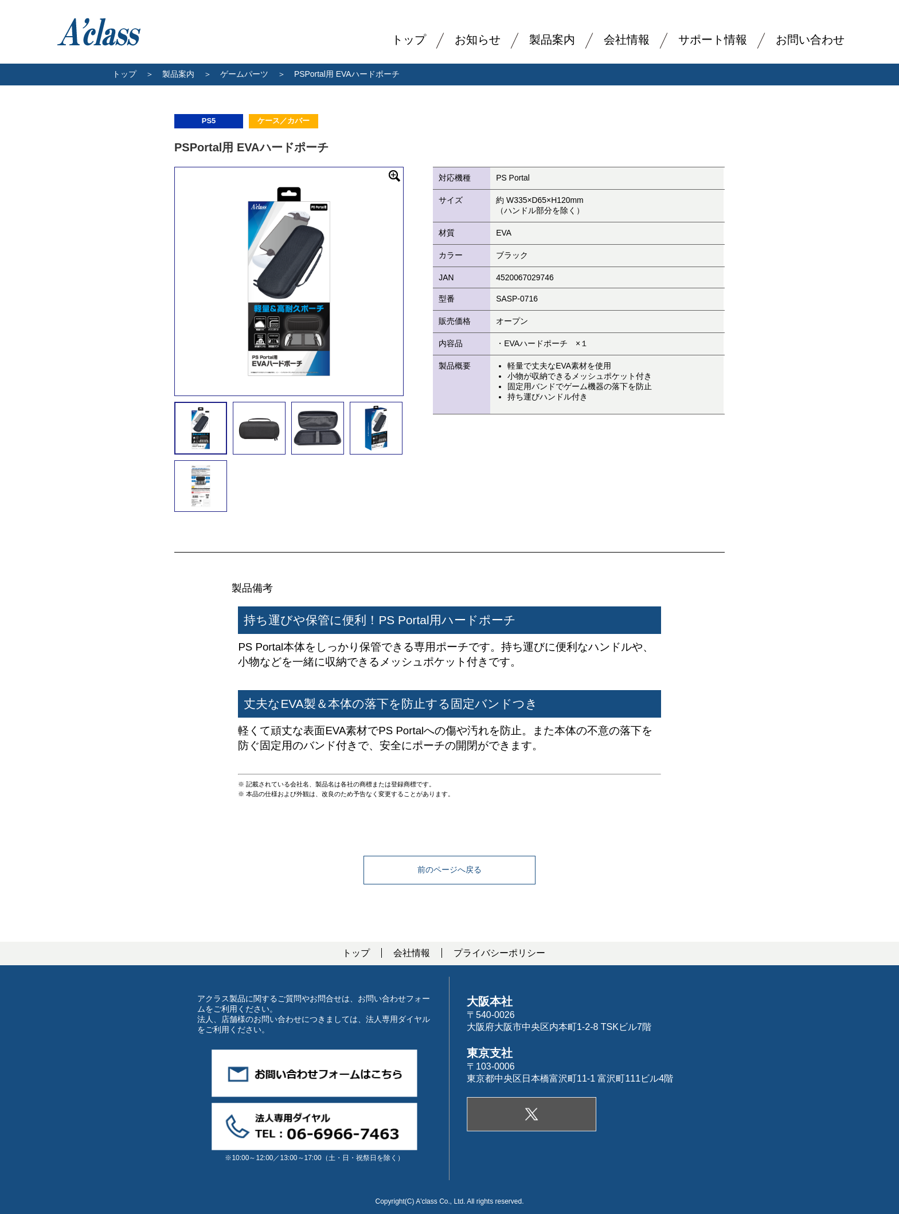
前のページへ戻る (449, 869)
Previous (166, 281)
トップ (124, 74)
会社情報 (411, 953)
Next (411, 281)
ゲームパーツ (244, 74)
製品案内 (552, 39)
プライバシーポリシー (499, 953)
